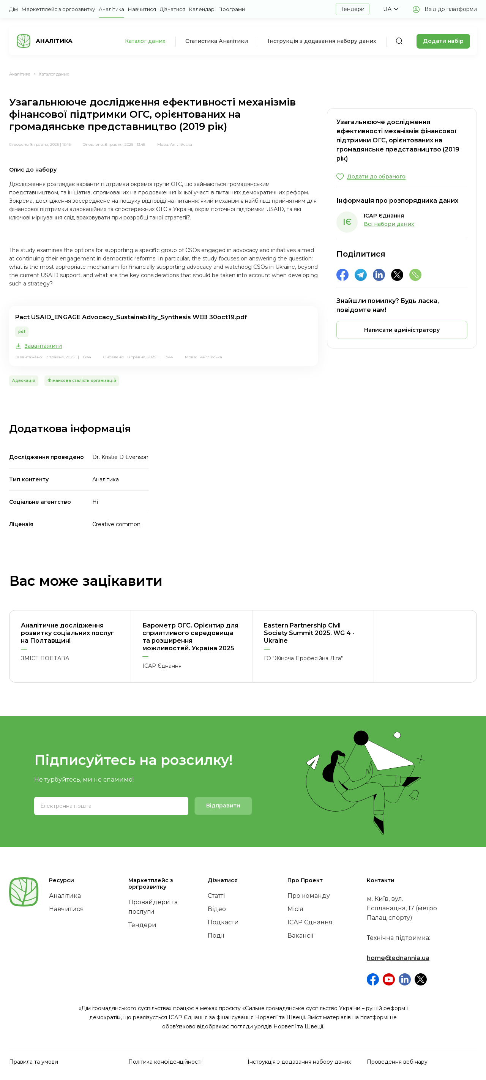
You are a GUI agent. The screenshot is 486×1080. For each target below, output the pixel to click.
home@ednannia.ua (398, 958)
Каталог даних (145, 41)
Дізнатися (172, 9)
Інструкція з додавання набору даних (322, 41)
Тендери (352, 9)
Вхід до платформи (450, 9)
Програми (231, 9)
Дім (13, 9)
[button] (391, 9)
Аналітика (111, 9)
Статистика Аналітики (216, 41)
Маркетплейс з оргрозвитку (58, 9)
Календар (202, 9)
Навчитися (142, 9)
